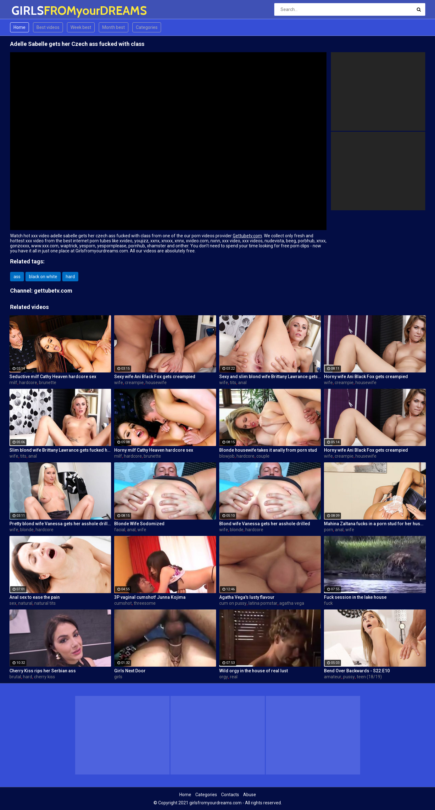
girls (118, 676)
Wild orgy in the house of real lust (253, 670)
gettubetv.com (53, 290)
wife (118, 382)
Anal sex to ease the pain (34, 597)
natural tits (45, 603)
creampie (134, 382)
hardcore (28, 382)
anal (242, 382)
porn (328, 529)
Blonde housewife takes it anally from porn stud (268, 450)
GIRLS (28, 10)
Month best (113, 27)
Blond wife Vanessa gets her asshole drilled (264, 523)
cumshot (123, 603)
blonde (27, 529)
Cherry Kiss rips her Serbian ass (42, 670)
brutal (15, 676)
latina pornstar (262, 603)
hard (70, 276)
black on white (43, 276)
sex (12, 603)
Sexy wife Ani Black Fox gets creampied (154, 376)
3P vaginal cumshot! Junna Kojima (150, 597)
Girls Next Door (130, 670)
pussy (349, 676)
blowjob (227, 456)
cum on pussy (233, 603)
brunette (47, 382)
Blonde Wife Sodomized (139, 523)
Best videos (47, 27)
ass (17, 276)
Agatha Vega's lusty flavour (247, 597)
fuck (328, 603)
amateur (332, 676)
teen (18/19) (369, 676)
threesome (145, 603)
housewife (156, 382)
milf (13, 382)
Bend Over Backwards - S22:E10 (357, 670)
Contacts (230, 794)
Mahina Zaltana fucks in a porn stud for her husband (375, 523)
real (233, 676)
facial (119, 529)
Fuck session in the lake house (355, 597)
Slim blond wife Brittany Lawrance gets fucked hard (60, 450)
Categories (147, 27)
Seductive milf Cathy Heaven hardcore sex (52, 376)
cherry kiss (44, 676)
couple (263, 456)
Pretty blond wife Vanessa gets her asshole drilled (60, 523)
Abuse (249, 794)
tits (233, 382)
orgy (223, 676)
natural (25, 603)
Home (19, 27)
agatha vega (291, 603)
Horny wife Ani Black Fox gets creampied (366, 376)
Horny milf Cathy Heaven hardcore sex (153, 450)
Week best (80, 27)
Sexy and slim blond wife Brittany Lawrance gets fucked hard (270, 376)
